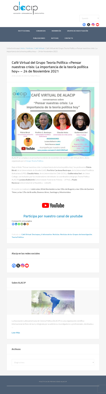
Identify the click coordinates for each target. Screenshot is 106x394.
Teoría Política (18, 237)
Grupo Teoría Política (34, 161)
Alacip (34, 7)
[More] (27, 224)
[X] (24, 224)
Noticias (56, 234)
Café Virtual (26, 234)
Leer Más (16, 332)
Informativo (47, 234)
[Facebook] (13, 224)
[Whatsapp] (19, 224)
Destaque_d (37, 234)
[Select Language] (89, 18)
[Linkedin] (16, 224)
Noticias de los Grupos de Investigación (76, 234)
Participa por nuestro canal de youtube (53, 216)
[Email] (22, 224)
